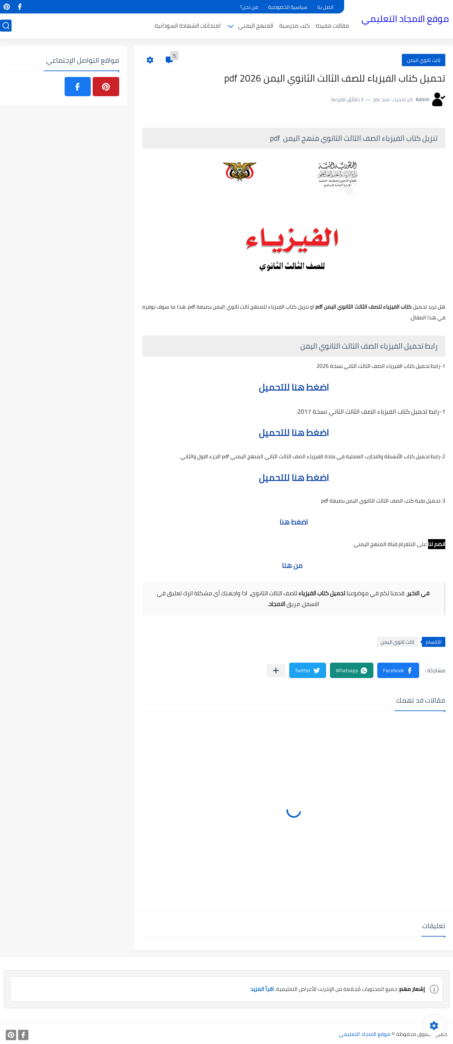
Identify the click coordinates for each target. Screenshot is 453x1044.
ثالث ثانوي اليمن (423, 60)
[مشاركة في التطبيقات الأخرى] (275, 670)
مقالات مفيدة (332, 25)
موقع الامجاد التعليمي (405, 18)
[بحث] (6, 26)
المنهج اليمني (255, 25)
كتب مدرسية (294, 25)
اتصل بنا (325, 7)
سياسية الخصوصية (287, 7)
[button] (398, 670)
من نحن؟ (249, 7)
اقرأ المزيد (262, 989)
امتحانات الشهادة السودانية (188, 25)
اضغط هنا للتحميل (294, 387)
